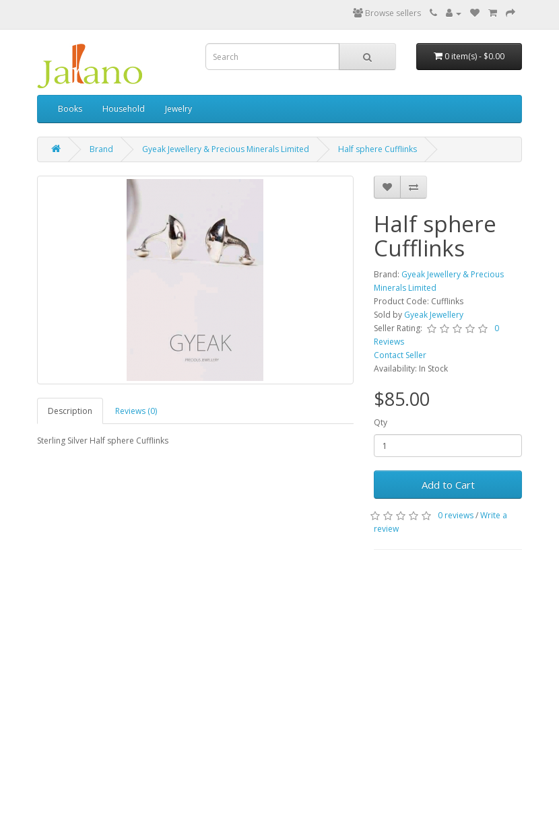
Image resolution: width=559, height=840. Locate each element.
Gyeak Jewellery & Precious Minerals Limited (225, 149)
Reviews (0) (136, 411)
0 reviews (455, 515)
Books (70, 108)
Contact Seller (400, 355)
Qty (380, 422)
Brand (101, 149)
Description (70, 411)
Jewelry (178, 108)
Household (123, 108)
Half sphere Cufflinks (377, 149)
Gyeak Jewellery (433, 314)
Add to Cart (448, 484)
